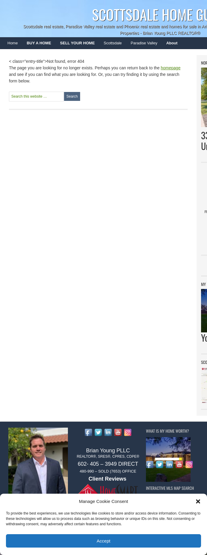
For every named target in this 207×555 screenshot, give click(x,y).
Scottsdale (110, 45)
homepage (170, 67)
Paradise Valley (141, 45)
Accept (103, 540)
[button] (198, 501)
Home (12, 43)
